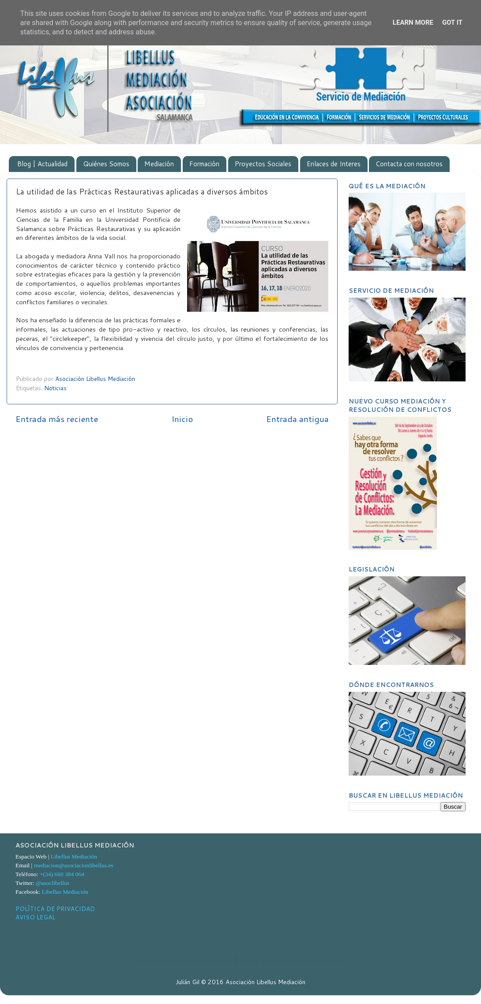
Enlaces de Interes (334, 163)
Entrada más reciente (56, 419)
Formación (204, 163)
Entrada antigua (297, 419)
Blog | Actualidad (42, 163)
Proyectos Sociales (263, 163)
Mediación (159, 163)
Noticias (55, 388)
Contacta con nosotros (409, 163)
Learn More (413, 22)
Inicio (182, 419)
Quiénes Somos (106, 163)
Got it (452, 22)
